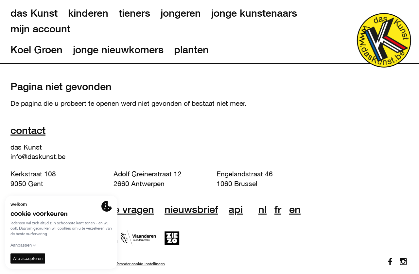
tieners (134, 13)
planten (191, 49)
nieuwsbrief (191, 209)
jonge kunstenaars (254, 13)
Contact (27, 130)
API (236, 209)
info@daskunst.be (37, 156)
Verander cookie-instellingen (140, 264)
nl (262, 209)
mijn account (40, 29)
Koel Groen (36, 49)
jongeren (181, 13)
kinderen (88, 13)
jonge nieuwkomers (118, 49)
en (295, 209)
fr (277, 209)
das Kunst (34, 13)
